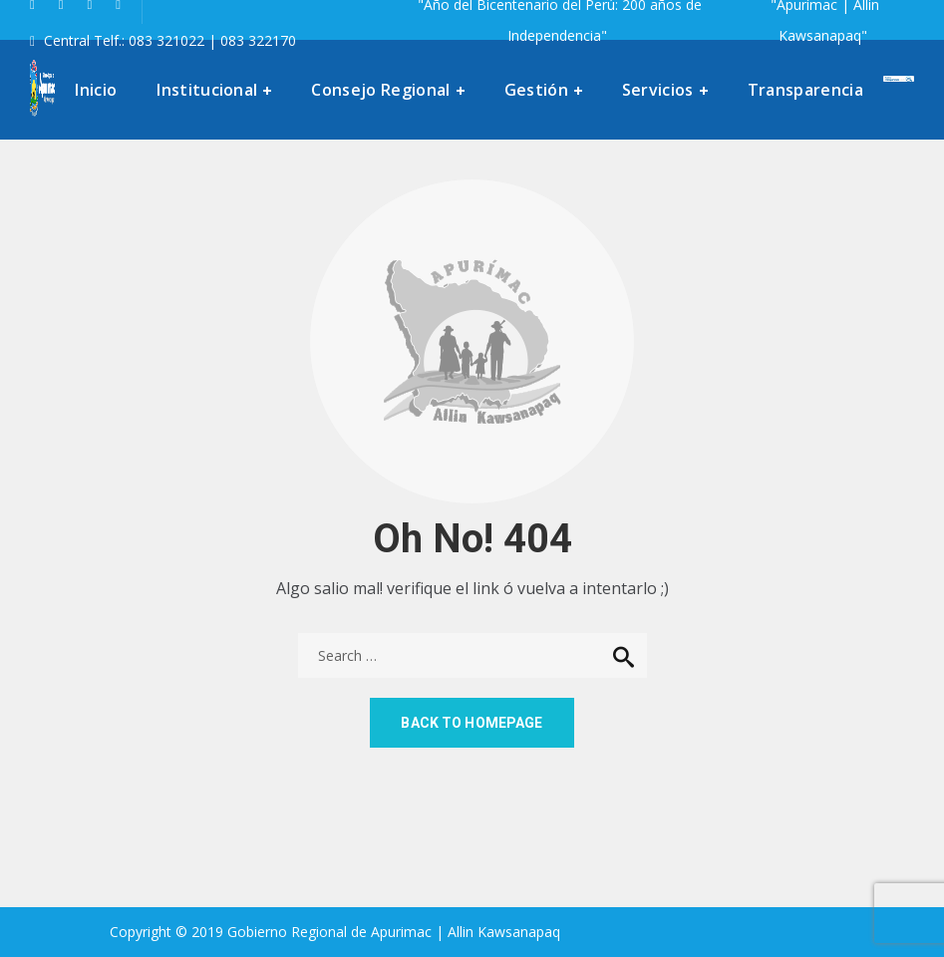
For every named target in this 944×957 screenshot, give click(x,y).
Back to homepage (471, 723)
